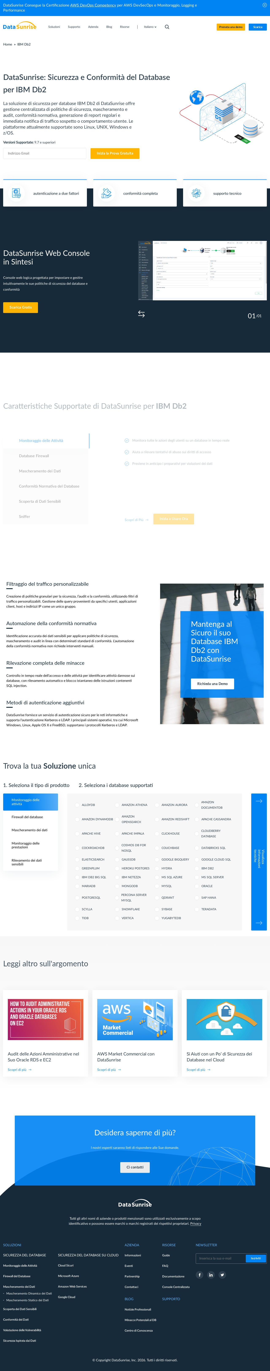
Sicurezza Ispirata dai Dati (19, 1340)
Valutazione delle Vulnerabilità (22, 1330)
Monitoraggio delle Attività (20, 1265)
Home (7, 44)
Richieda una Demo (212, 683)
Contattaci (131, 1287)
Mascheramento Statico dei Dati (27, 1300)
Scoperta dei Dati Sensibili (19, 1309)
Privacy (195, 1223)
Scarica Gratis (20, 307)
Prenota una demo (231, 27)
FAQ (165, 1266)
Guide (166, 1255)
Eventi (129, 1266)
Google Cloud (66, 1297)
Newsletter (206, 1245)
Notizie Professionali (138, 1309)
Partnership (132, 1276)
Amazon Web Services (72, 1286)
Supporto (74, 27)
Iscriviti (256, 1258)
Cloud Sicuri (65, 1265)
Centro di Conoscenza (139, 1330)
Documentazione (173, 1276)
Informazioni (133, 1255)
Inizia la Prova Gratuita (115, 153)
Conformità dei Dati (16, 1319)
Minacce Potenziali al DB (140, 1320)
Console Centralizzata (176, 1287)
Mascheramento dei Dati (19, 1286)
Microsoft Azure (68, 1276)
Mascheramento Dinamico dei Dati (29, 1293)
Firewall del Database (16, 1276)
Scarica (257, 27)
